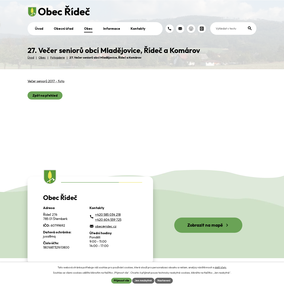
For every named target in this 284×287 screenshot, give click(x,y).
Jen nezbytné (143, 280)
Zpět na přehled (45, 95)
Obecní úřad (63, 28)
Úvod (39, 28)
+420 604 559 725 (108, 220)
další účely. (221, 267)
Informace (111, 28)
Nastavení (163, 280)
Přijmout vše (121, 280)
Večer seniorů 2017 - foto (46, 81)
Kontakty (138, 28)
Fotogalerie (57, 57)
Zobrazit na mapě (208, 225)
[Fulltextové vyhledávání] (233, 28)
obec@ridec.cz (105, 226)
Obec (88, 28)
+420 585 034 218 (108, 214)
